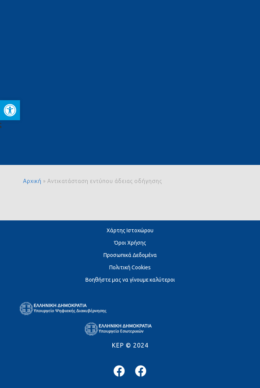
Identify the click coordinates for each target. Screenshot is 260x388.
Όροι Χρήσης (130, 243)
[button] (10, 110)
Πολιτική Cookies (130, 267)
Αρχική (32, 181)
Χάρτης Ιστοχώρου (130, 230)
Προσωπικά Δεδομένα (130, 255)
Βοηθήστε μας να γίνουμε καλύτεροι (130, 280)
